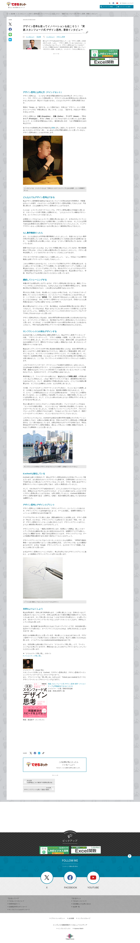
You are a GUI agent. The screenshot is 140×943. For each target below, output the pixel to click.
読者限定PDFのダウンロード (17, 899)
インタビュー (22, 13)
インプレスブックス (63, 921)
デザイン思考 (61, 37)
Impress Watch (78, 921)
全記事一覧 (75, 899)
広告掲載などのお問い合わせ (81, 897)
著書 (53, 128)
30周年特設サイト (14, 897)
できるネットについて (126, 3)
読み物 (13, 13)
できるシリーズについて (16, 894)
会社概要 (70, 911)
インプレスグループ (83, 911)
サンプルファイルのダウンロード (19, 902)
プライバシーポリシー (57, 911)
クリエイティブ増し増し (33, 656)
